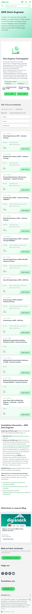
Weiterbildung (6, 109)
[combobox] (30, 599)
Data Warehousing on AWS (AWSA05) (18, 451)
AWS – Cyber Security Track (13, 465)
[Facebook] (2, 573)
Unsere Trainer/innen (18, 113)
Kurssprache (6, 125)
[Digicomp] (5, 2)
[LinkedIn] (9, 573)
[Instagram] (6, 573)
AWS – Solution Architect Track (16, 463)
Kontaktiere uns (8, 589)
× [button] (30, 600)
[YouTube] (13, 573)
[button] (16, 612)
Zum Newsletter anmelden (11, 558)
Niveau (5, 117)
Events (19, 109)
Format (5, 121)
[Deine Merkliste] (26, 2)
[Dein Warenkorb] (30, 2)
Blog (4, 113)
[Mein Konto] (22, 2)
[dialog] (16, 605)
